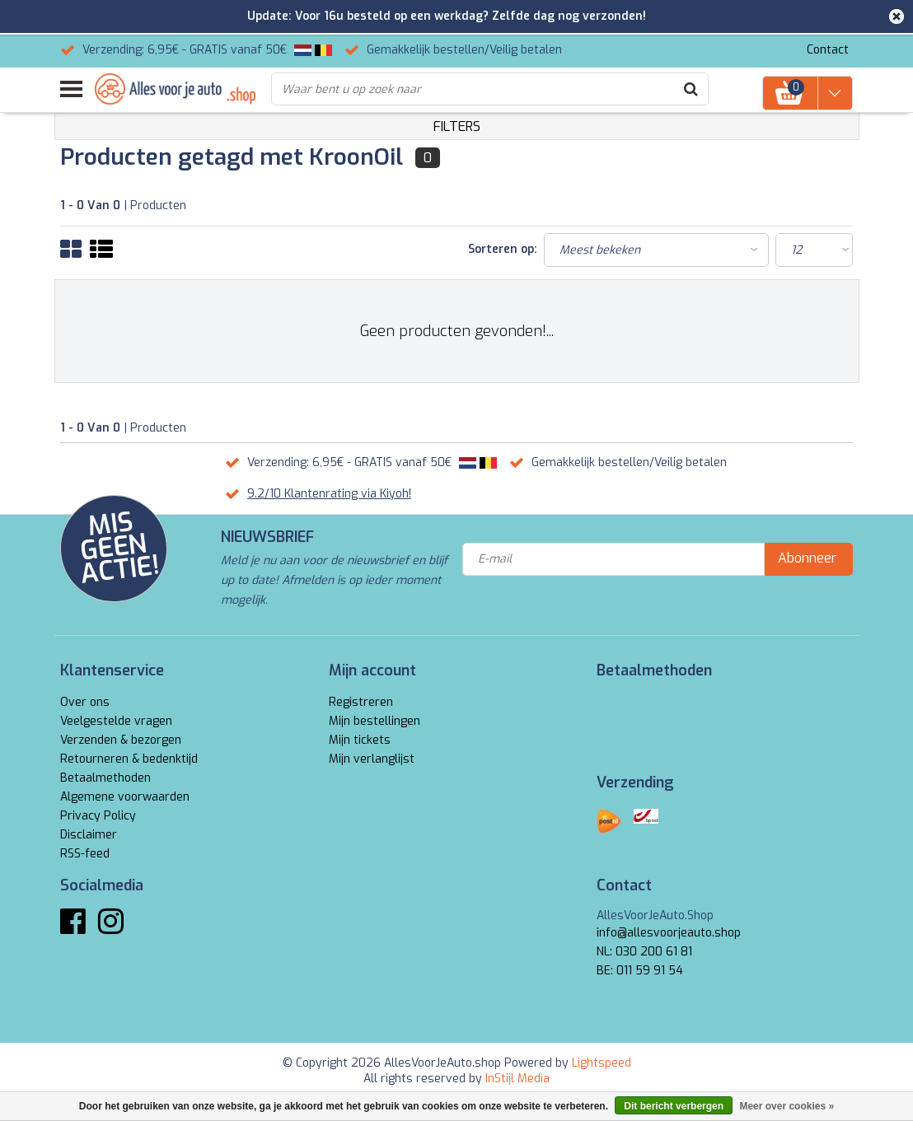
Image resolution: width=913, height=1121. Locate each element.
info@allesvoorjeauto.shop (669, 933)
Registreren (361, 702)
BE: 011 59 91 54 (640, 971)
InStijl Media (517, 1078)
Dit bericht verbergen (673, 1106)
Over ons (85, 702)
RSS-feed (85, 854)
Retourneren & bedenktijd (129, 759)
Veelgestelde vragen (116, 721)
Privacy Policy (98, 816)
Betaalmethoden (105, 778)
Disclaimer (88, 835)
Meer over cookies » (786, 1106)
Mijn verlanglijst (371, 759)
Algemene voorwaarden (125, 797)
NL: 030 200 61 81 (644, 952)
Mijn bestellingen (374, 721)
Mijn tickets (360, 740)
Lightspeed (601, 1063)
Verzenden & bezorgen (120, 740)
